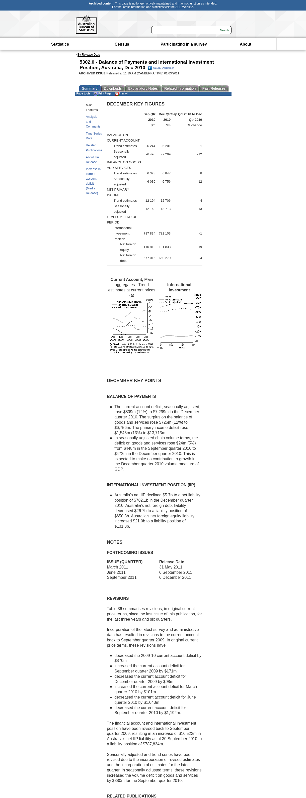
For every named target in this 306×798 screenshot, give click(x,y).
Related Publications (94, 148)
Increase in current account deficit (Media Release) (93, 181)
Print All (121, 93)
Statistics (60, 44)
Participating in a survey (184, 44)
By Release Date (89, 54)
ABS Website (184, 7)
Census (122, 44)
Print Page (102, 93)
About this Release (92, 160)
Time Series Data (94, 136)
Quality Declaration (161, 67)
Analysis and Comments (93, 121)
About (245, 44)
